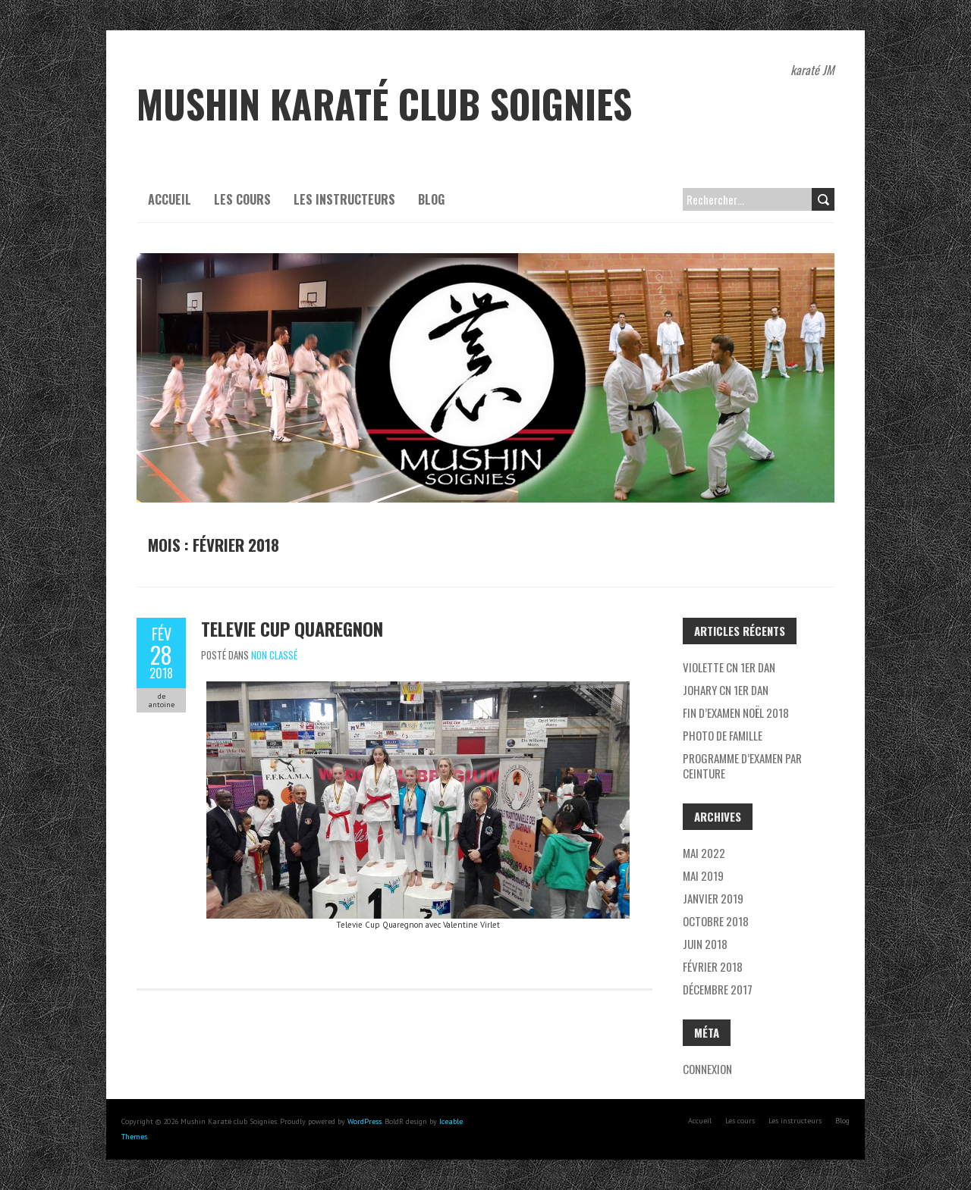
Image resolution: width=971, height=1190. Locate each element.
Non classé (274, 654)
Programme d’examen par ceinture (742, 765)
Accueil (169, 199)
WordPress (364, 1121)
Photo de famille (722, 735)
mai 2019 (703, 875)
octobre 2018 (716, 921)
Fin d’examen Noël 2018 (736, 712)
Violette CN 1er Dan (729, 667)
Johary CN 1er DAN (725, 689)
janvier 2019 (713, 898)
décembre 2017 (718, 989)
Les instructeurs (344, 199)
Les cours (242, 199)
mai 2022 (704, 852)
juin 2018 (705, 943)
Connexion (707, 1068)
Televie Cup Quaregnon (292, 628)
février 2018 (713, 966)
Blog (431, 199)
